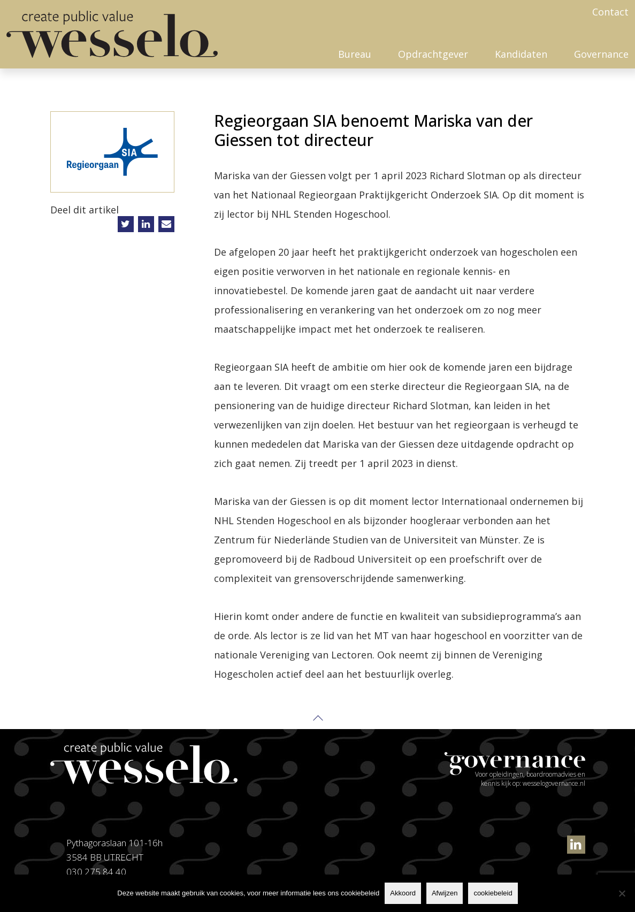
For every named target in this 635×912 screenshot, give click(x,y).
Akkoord (403, 893)
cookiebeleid (492, 893)
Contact (610, 11)
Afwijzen (444, 893)
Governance (601, 54)
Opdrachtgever (433, 54)
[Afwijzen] (621, 893)
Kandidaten (521, 54)
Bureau (354, 54)
